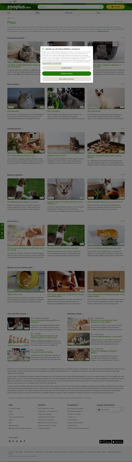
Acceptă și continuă (66, 73)
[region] (66, 64)
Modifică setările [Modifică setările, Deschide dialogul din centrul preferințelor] (67, 68)
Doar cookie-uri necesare (66, 79)
